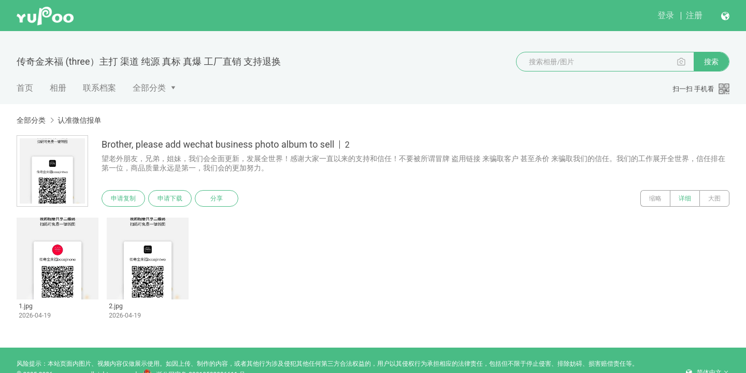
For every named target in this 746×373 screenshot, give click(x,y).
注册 (694, 15)
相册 (58, 88)
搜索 (711, 62)
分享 (216, 198)
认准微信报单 (79, 120)
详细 (685, 198)
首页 (25, 88)
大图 (714, 198)
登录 (665, 15)
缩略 (655, 198)
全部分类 (149, 88)
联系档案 (99, 88)
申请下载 (169, 198)
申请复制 (123, 198)
